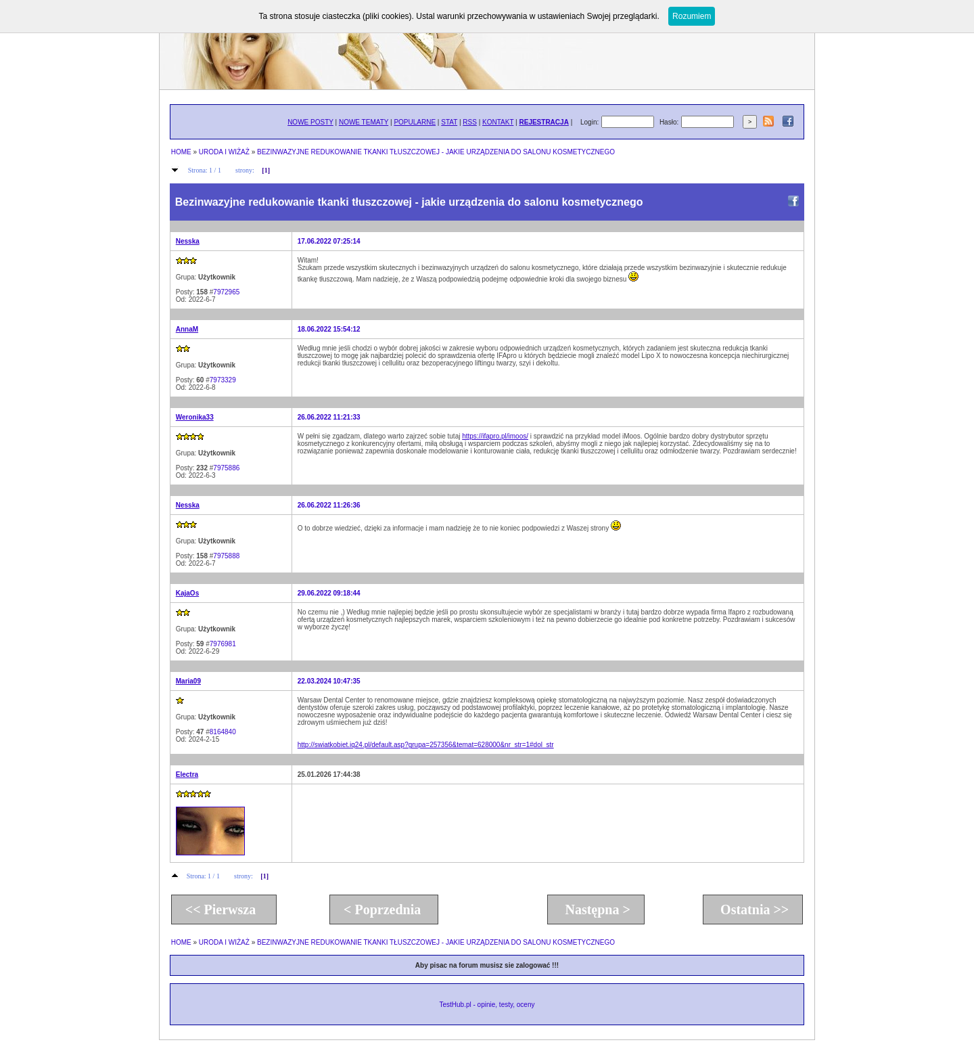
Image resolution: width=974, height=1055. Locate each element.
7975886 (226, 468)
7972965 (226, 292)
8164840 (223, 732)
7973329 (223, 380)
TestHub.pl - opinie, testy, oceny (486, 1004)
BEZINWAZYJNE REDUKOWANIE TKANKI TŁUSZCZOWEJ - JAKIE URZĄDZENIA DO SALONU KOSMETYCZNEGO (436, 152)
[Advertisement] (544, 822)
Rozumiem (691, 16)
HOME (181, 152)
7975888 (226, 556)
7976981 (223, 644)
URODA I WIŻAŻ (224, 152)
